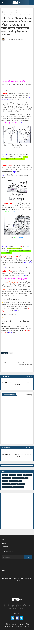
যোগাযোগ (15, 624)
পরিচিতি (7, 624)
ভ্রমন (12, 481)
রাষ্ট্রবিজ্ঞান (19, 481)
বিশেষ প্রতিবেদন (24, 478)
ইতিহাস (5, 475)
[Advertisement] (17, 511)
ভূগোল (6, 11)
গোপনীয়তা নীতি (24, 624)
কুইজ (20, 475)
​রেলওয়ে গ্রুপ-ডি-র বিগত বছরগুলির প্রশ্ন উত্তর (14, 484)
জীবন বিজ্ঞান (28, 475)
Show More (29, 448)
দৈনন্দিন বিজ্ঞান (7, 478)
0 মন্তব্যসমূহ (29, 395)
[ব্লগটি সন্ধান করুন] (13, 557)
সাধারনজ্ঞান (20, 487)
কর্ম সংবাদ (13, 475)
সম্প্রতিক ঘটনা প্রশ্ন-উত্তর (9, 487)
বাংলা (15, 478)
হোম (2, 11)
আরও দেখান (29, 376)
